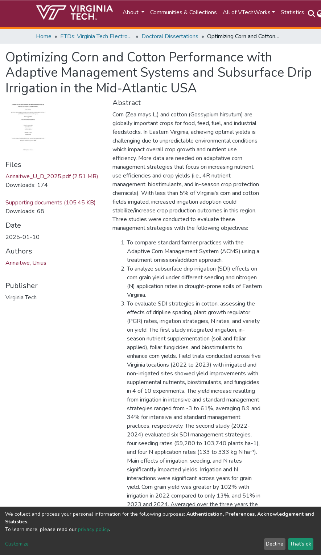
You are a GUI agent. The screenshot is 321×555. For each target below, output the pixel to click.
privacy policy (93, 529)
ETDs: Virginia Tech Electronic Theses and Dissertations (96, 36)
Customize (17, 543)
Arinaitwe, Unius (25, 263)
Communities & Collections (183, 12)
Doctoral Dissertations (169, 36)
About (131, 12)
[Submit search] (311, 13)
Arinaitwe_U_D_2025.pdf (51, 176)
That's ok (300, 543)
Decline (274, 543)
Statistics (292, 12)
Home (44, 36)
